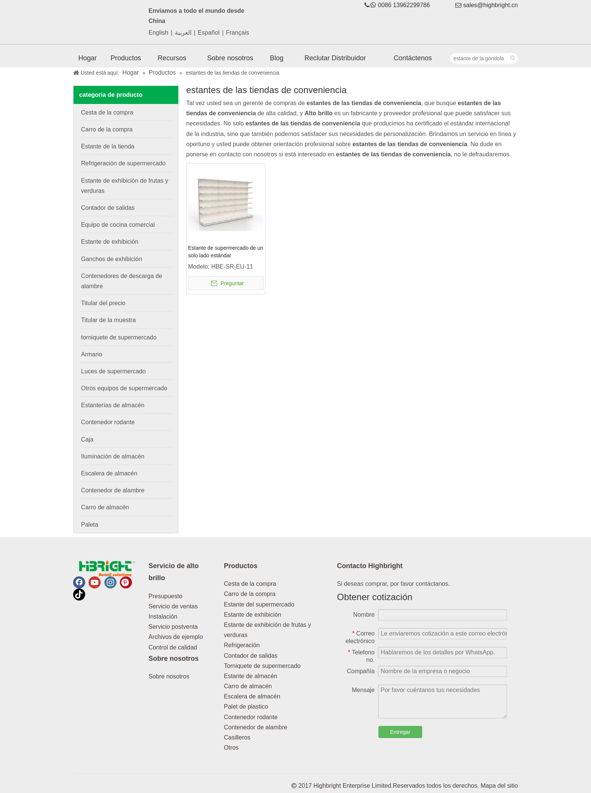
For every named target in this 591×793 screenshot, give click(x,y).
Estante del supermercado (259, 604)
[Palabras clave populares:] (513, 58)
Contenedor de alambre (255, 727)
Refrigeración (242, 645)
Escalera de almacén (252, 696)
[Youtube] (95, 582)
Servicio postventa (173, 626)
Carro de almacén (248, 686)
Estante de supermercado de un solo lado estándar (225, 251)
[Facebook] (79, 582)
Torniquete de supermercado (262, 666)
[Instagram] (110, 582)
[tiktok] (79, 594)
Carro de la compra (250, 594)
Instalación (163, 616)
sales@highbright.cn (490, 5)
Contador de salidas (250, 655)
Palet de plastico (246, 706)
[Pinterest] (126, 582)
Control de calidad (173, 647)
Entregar (400, 732)
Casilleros (237, 737)
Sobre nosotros (169, 676)
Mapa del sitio (499, 785)
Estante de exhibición (252, 614)
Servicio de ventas (173, 606)
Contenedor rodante (250, 717)
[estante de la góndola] (479, 58)
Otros (231, 747)
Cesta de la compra (250, 584)
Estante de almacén (250, 676)
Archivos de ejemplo (176, 637)
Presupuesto (165, 596)
